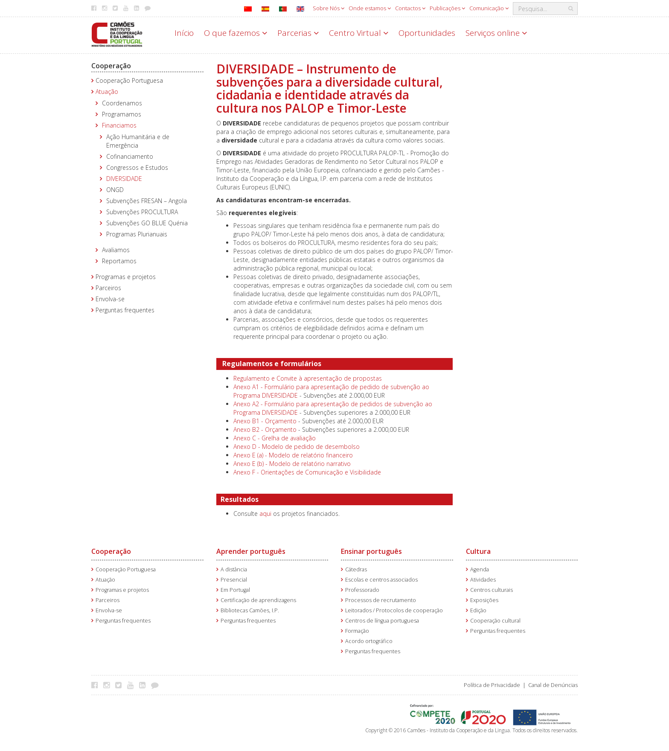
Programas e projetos (126, 277)
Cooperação (111, 65)
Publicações (447, 8)
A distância (234, 569)
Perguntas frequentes (125, 310)
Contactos (410, 8)
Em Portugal (235, 590)
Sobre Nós (328, 8)
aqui (265, 513)
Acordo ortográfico (369, 641)
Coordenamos (122, 103)
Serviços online (496, 32)
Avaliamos (116, 250)
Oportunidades (426, 32)
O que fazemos (235, 32)
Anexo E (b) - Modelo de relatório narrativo (292, 464)
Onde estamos (370, 8)
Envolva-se (110, 299)
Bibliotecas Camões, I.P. (250, 610)
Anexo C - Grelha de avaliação (274, 438)
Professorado (362, 590)
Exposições (484, 600)
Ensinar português (371, 551)
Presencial (234, 579)
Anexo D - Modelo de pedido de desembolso (296, 446)
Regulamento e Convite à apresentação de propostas (307, 378)
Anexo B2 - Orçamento (265, 429)
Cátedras (356, 569)
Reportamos (119, 261)
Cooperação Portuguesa (129, 80)
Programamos (121, 114)
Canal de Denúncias (553, 685)
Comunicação (489, 8)
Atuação (107, 91)
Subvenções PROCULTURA (142, 212)
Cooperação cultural (495, 620)
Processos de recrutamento (380, 600)
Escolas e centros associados (381, 579)
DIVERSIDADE (124, 179)
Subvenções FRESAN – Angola (146, 201)
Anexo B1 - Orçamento (265, 421)
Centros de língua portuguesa (382, 620)
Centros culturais (491, 590)
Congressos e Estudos (137, 167)
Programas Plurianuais (136, 234)
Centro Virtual (358, 32)
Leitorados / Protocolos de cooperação (394, 610)
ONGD (115, 190)
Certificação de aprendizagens (258, 600)
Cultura (478, 551)
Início (184, 32)
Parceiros (108, 288)
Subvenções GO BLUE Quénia (147, 223)
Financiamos (119, 125)
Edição (478, 610)
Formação (357, 631)
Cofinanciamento (129, 156)
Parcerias (298, 32)
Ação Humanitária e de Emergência (137, 141)
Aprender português (250, 551)
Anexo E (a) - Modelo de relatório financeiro (293, 455)
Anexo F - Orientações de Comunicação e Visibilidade (307, 472)
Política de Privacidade (492, 685)
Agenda (479, 569)
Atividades (483, 579)
